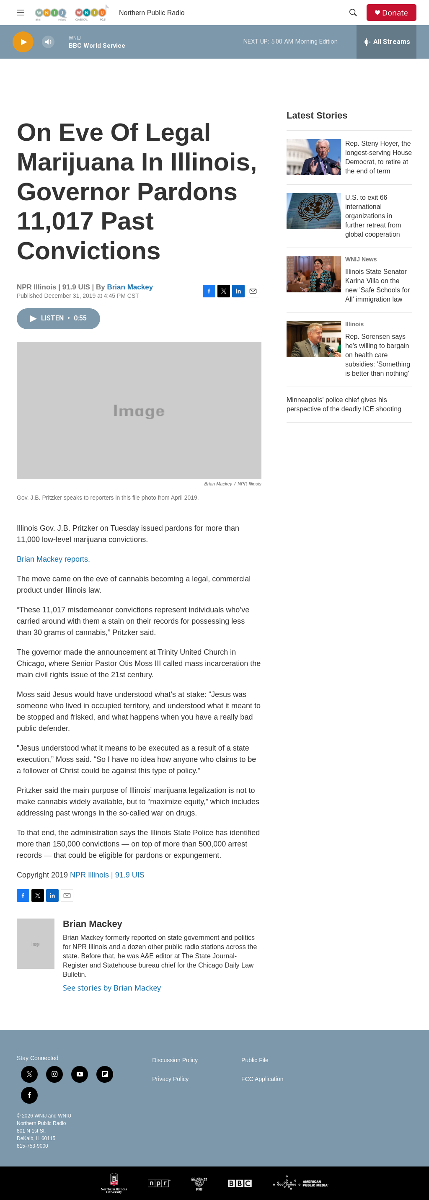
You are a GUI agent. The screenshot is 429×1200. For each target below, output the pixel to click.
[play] (23, 42)
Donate (395, 12)
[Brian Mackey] (35, 944)
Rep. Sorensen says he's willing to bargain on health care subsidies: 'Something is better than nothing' (377, 355)
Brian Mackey (130, 287)
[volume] (48, 42)
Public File (255, 1060)
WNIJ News (361, 259)
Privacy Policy (170, 1079)
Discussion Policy (175, 1060)
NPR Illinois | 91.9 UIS (107, 875)
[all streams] (386, 42)
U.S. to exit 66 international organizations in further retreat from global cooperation (373, 216)
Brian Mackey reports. (53, 559)
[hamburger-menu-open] (20, 12)
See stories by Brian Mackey (112, 988)
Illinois (354, 324)
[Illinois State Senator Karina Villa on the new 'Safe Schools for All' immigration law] (314, 274)
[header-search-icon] (353, 12)
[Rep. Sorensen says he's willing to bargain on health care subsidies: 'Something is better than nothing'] (314, 339)
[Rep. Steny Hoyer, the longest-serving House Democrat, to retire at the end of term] (314, 157)
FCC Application (262, 1079)
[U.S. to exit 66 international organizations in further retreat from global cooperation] (314, 211)
